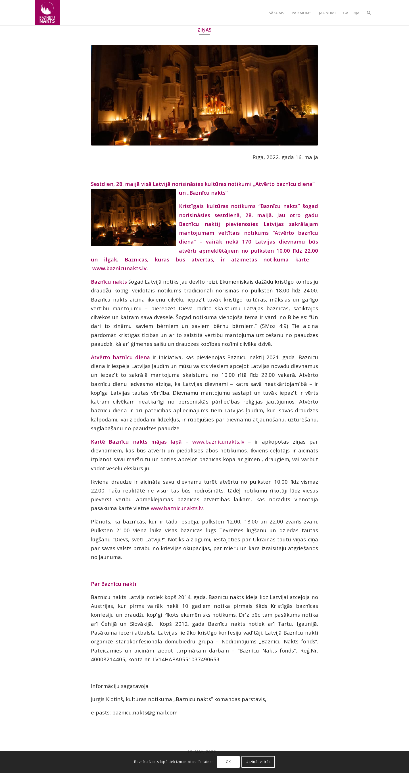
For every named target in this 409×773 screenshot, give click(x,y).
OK (228, 761)
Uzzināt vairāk (258, 761)
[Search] (368, 12)
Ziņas (204, 29)
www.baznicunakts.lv (218, 441)
